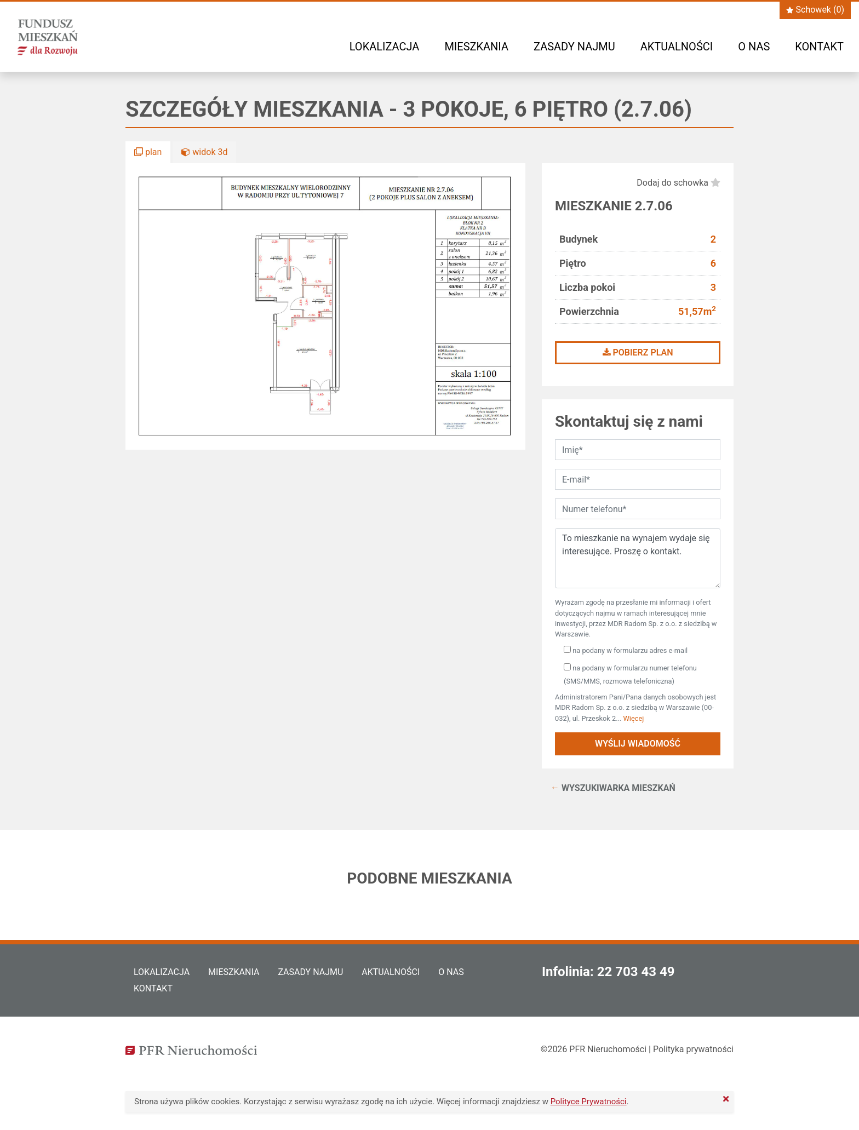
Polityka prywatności (693, 1049)
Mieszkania (476, 46)
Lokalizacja (385, 46)
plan (148, 152)
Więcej (633, 718)
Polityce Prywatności (589, 1101)
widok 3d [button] (204, 152)
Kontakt (819, 46)
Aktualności (676, 46)
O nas (754, 46)
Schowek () (815, 9)
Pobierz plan (638, 352)
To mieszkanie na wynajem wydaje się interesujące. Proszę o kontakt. (637, 558)
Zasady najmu (574, 46)
